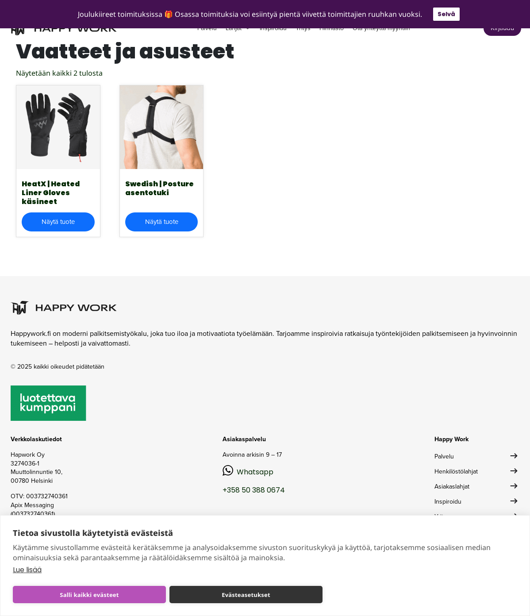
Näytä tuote (58, 222)
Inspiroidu (447, 501)
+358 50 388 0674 (254, 490)
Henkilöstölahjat (456, 471)
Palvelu (444, 456)
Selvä (446, 14)
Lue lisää (27, 570)
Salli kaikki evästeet (89, 595)
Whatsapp (255, 472)
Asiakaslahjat (451, 486)
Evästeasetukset (246, 595)
